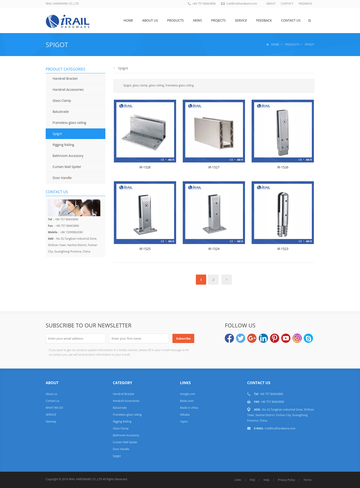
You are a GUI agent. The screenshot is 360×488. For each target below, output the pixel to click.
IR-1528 (145, 167)
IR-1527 (213, 167)
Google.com (187, 394)
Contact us (291, 20)
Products (175, 20)
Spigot (57, 44)
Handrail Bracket (65, 78)
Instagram (297, 338)
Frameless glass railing (69, 122)
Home (128, 20)
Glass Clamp (62, 100)
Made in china (189, 408)
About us (150, 20)
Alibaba (185, 415)
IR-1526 (282, 167)
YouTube (285, 338)
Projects (218, 20)
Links (238, 480)
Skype (308, 338)
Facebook (229, 338)
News (197, 20)
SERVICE (241, 20)
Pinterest (274, 338)
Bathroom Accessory (68, 155)
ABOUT (271, 4)
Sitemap (51, 421)
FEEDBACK (305, 4)
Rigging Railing (63, 144)
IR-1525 (145, 249)
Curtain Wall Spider (67, 167)
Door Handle (62, 178)
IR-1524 (213, 249)
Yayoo (184, 421)
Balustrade (61, 111)
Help (266, 480)
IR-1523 (282, 249)
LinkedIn (263, 338)
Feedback (264, 20)
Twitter (240, 338)
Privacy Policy (286, 480)
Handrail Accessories (68, 89)
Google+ (251, 338)
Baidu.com (187, 401)
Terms (308, 480)
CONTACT (287, 4)
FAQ (252, 480)
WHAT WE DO (54, 408)
